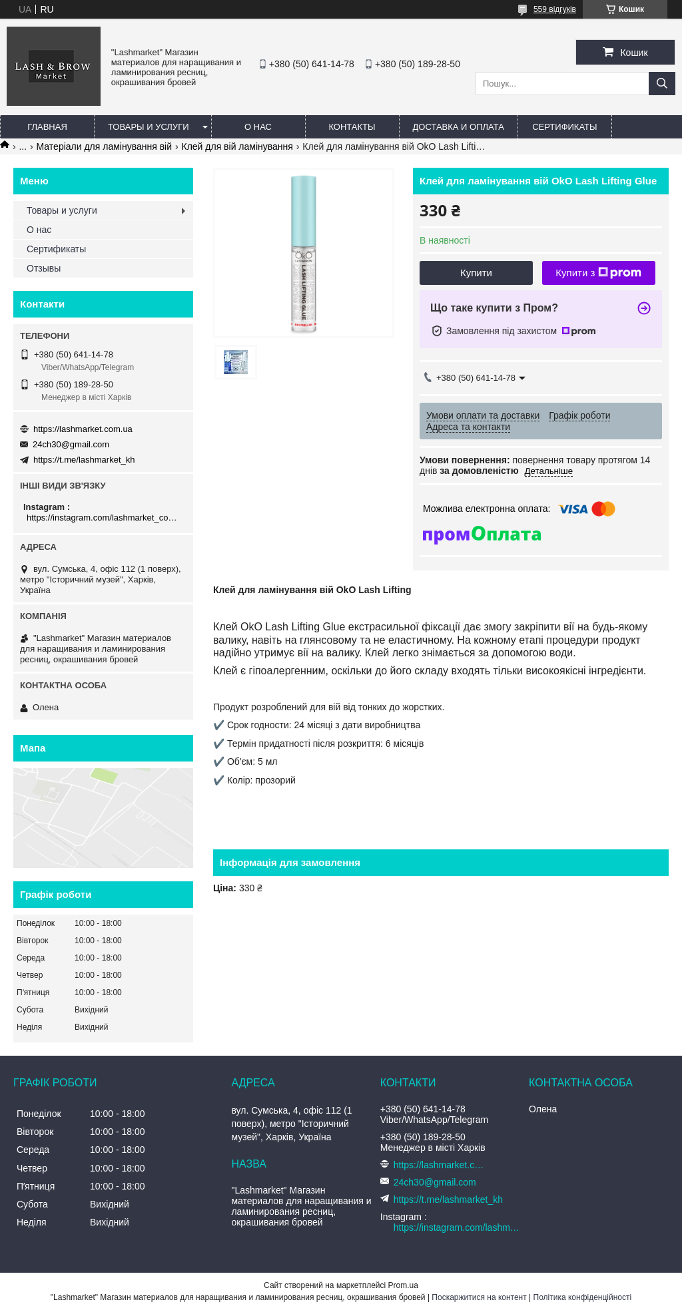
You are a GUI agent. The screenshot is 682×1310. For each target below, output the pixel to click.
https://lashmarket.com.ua (83, 429)
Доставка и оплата (458, 127)
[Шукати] (662, 83)
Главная (47, 127)
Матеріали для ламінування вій (104, 146)
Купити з (598, 273)
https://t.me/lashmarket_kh (84, 460)
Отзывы (44, 268)
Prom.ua (403, 1285)
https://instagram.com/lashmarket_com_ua (105, 518)
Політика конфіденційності (582, 1297)
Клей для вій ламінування (236, 146)
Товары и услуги (148, 127)
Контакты (351, 127)
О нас (258, 127)
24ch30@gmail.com (71, 444)
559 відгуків (554, 9)
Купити (476, 272)
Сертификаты (564, 127)
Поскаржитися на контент (479, 1297)
